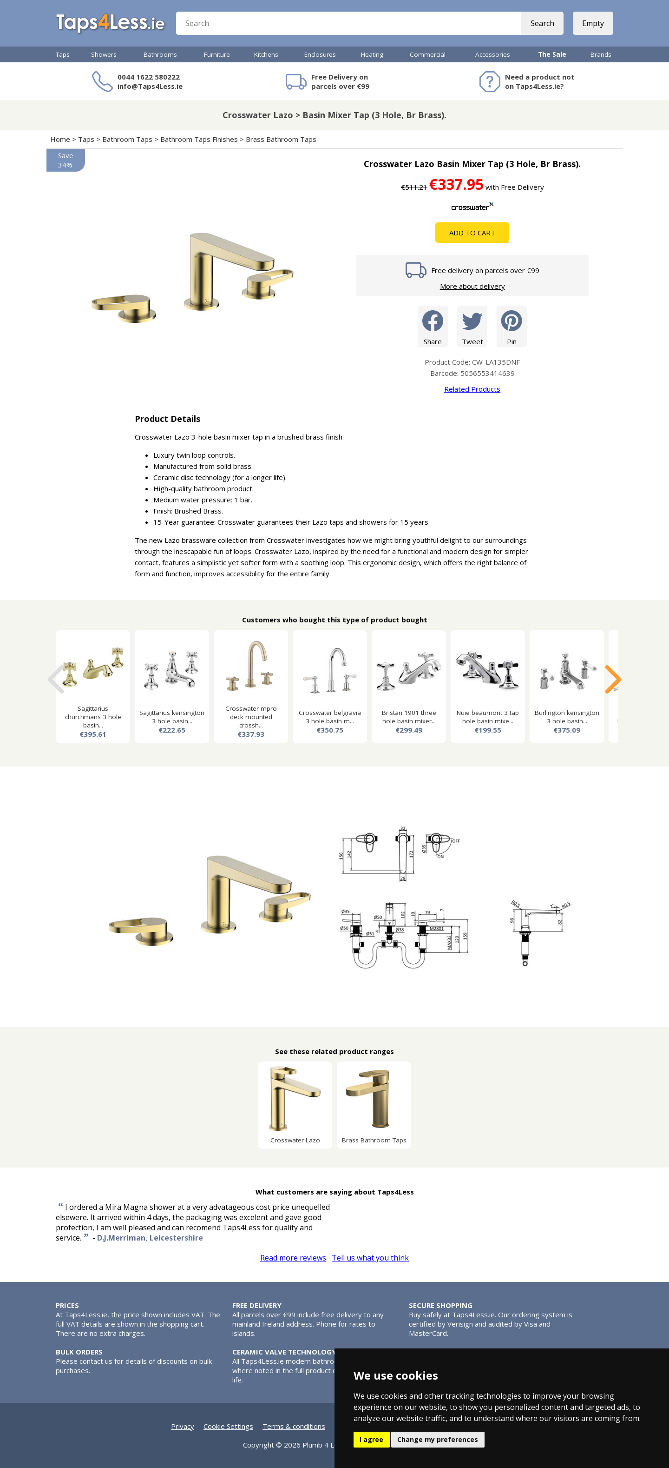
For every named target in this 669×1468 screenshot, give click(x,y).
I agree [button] (371, 1439)
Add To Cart (472, 232)
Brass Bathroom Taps (281, 139)
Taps (63, 54)
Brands (600, 54)
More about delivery (472, 286)
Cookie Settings (228, 1426)
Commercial (428, 54)
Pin (512, 326)
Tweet (472, 326)
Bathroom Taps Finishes (199, 139)
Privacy (182, 1426)
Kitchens (266, 54)
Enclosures (320, 54)
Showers (104, 54)
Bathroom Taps (127, 139)
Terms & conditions (293, 1426)
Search (542, 23)
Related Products (472, 389)
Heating (372, 54)
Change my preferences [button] (437, 1439)
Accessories (492, 54)
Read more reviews (293, 1258)
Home (60, 139)
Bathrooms (160, 54)
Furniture (217, 54)
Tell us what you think (370, 1258)
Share (433, 326)
